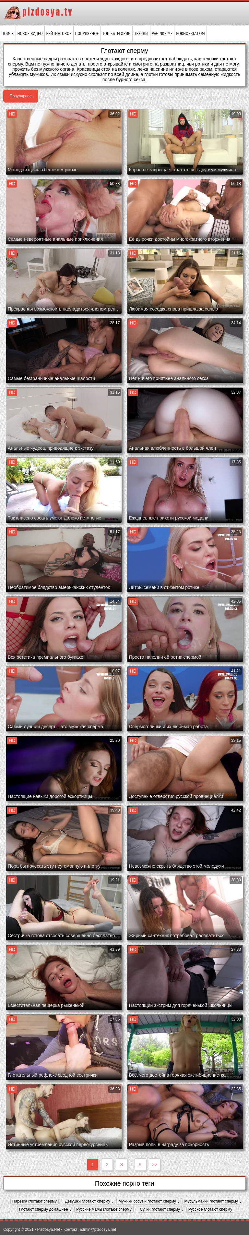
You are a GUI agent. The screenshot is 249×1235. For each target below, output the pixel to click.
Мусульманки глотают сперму (211, 1201)
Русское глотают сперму (210, 1209)
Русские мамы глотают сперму (103, 1209)
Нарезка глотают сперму (34, 1201)
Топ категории (116, 33)
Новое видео (30, 33)
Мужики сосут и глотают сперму (147, 1201)
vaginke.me (162, 33)
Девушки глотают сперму (87, 1201)
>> (155, 1164)
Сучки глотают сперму (160, 1209)
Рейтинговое (59, 33)
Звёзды (141, 33)
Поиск (8, 33)
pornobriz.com (190, 33)
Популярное (87, 33)
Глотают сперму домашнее (43, 1209)
